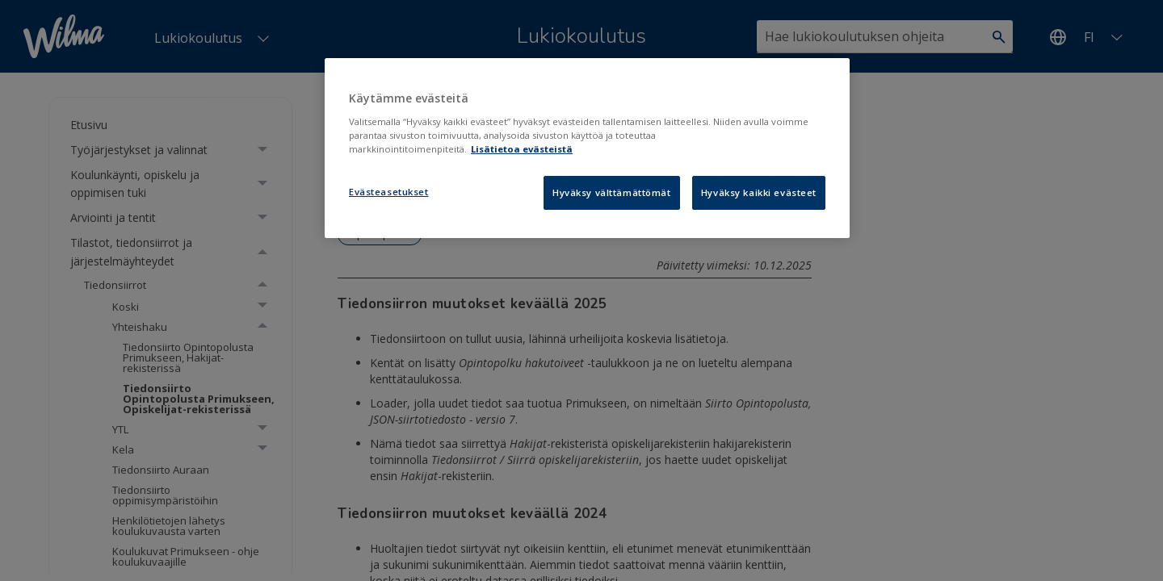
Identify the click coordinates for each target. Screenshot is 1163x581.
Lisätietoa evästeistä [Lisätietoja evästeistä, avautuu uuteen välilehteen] (522, 149)
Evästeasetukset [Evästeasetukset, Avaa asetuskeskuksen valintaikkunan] (389, 192)
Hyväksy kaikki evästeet (759, 192)
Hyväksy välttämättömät (611, 192)
